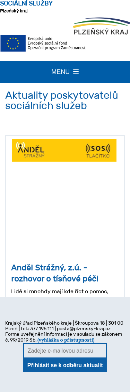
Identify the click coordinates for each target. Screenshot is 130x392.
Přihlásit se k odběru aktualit (65, 365)
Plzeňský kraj (26, 6)
